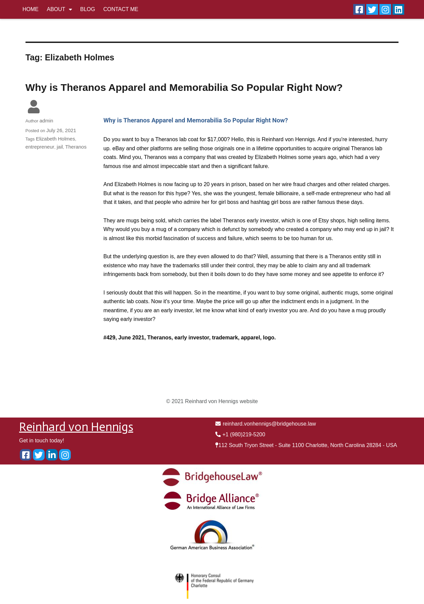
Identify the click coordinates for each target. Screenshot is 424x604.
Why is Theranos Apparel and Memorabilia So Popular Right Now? (184, 87)
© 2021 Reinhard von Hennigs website (212, 401)
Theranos (76, 147)
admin (46, 120)
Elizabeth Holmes (55, 139)
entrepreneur (39, 147)
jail (60, 147)
